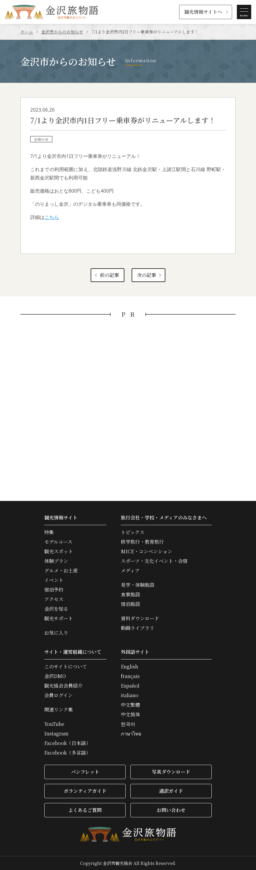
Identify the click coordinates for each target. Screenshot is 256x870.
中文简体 (130, 714)
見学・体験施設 (137, 585)
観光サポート (58, 618)
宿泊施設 (130, 604)
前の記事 (106, 275)
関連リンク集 (58, 709)
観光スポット (58, 551)
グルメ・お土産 (61, 570)
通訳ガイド (171, 790)
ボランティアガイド (85, 790)
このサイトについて (65, 666)
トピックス (132, 532)
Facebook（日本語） (67, 743)
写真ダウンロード (171, 771)
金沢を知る (56, 609)
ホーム (26, 32)
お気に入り (56, 632)
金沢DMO (55, 676)
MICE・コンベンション (146, 551)
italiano (129, 695)
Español (130, 685)
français (130, 676)
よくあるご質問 (85, 810)
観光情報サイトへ (203, 11)
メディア (130, 570)
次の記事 (149, 275)
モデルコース (58, 542)
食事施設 (130, 594)
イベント (53, 580)
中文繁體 (130, 705)
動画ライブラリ (137, 628)
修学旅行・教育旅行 (142, 542)
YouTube (54, 724)
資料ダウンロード (140, 618)
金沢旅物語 (51, 12)
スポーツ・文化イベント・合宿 (154, 561)
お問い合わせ (171, 810)
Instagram (56, 733)
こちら (52, 217)
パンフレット (85, 771)
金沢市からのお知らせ (62, 32)
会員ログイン (58, 695)
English (129, 666)
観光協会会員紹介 (63, 685)
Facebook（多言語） (67, 752)
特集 (49, 532)
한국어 (128, 724)
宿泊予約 (53, 589)
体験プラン (56, 561)
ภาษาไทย (131, 733)
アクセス (53, 599)
